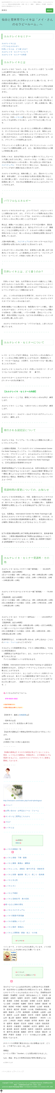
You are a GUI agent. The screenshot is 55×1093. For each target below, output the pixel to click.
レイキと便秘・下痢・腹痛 (16, 858)
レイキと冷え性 (11, 880)
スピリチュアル (8, 165)
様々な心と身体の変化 (14, 904)
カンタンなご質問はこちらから (16, 816)
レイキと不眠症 (11, 893)
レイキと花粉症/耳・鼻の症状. (17, 899)
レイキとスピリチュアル (15, 910)
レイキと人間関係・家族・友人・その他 (21, 933)
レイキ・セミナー (23, 557)
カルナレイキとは (9, 43)
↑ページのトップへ (9, 1071)
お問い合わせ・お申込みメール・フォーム (21, 811)
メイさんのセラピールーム (21, 1083)
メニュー (7, 805)
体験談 (18, 843)
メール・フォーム (10, 642)
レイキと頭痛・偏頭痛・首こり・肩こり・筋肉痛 (24, 874)
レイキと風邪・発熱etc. (14, 927)
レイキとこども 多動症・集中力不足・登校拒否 (24, 869)
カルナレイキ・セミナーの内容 (14, 55)
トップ (21, 1071)
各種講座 (22, 715)
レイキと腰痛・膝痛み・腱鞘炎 (17, 863)
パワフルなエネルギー (10, 46)
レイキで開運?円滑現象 (14, 916)
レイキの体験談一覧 (12, 849)
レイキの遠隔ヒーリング (15, 921)
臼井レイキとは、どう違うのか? (14, 49)
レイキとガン (10, 886)
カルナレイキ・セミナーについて (15, 52)
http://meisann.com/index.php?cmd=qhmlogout (22, 800)
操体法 (4, 10)
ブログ (7, 822)
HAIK (51, 1086)
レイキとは (18, 117)
